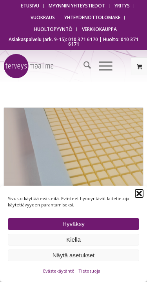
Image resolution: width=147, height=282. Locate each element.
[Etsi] (83, 66)
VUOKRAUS (43, 17)
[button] (139, 193)
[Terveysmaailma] (53, 66)
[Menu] (102, 66)
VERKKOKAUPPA (99, 29)
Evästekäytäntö (58, 271)
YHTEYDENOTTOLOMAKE (92, 17)
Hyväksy (73, 224)
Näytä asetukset (74, 255)
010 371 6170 (83, 39)
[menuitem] (30, 6)
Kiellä (73, 239)
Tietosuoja (89, 271)
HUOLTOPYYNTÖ (53, 29)
